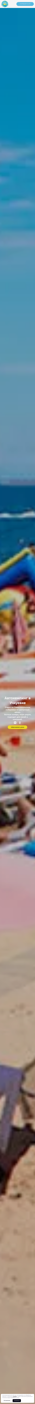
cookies (15, 1396)
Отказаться (17, 1400)
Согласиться (7, 1400)
